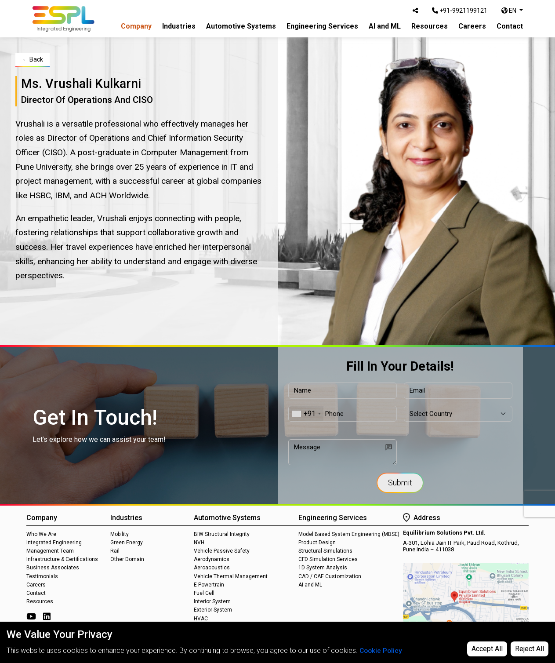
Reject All (529, 649)
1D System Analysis (322, 568)
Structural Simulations (325, 551)
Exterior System (213, 610)
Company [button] (136, 26)
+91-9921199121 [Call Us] (459, 10)
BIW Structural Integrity (222, 534)
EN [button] (509, 10)
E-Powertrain (209, 585)
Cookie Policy (381, 650)
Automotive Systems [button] (241, 26)
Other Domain (127, 559)
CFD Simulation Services (328, 559)
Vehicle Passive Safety (222, 551)
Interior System (212, 601)
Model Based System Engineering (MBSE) (348, 534)
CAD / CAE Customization (329, 576)
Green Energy (126, 542)
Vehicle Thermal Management (231, 576)
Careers (472, 26)
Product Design (317, 542)
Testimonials (42, 576)
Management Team (50, 551)
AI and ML (385, 26)
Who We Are (41, 534)
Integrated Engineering (54, 542)
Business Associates (52, 568)
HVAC (201, 619)
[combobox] (306, 414)
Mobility (119, 534)
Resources (39, 601)
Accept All (487, 649)
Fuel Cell (204, 593)
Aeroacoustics (212, 568)
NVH (199, 542)
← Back (32, 59)
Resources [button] (429, 26)
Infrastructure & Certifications (62, 559)
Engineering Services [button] (322, 26)
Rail (115, 551)
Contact (510, 26)
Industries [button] (179, 26)
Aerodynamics (211, 559)
